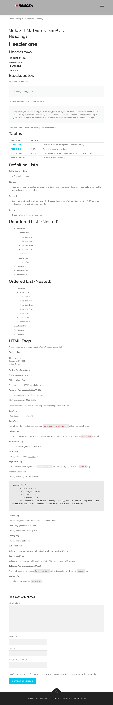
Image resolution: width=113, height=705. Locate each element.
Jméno (13, 636)
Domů (11, 19)
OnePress (58, 698)
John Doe (16, 144)
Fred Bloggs (18, 153)
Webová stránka (18, 660)
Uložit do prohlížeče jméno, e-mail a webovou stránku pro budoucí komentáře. (53, 674)
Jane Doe (15, 149)
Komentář (15, 603)
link (30, 375)
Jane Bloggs (18, 157)
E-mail (13, 648)
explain (31, 215)
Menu (101, 5)
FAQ (60, 347)
